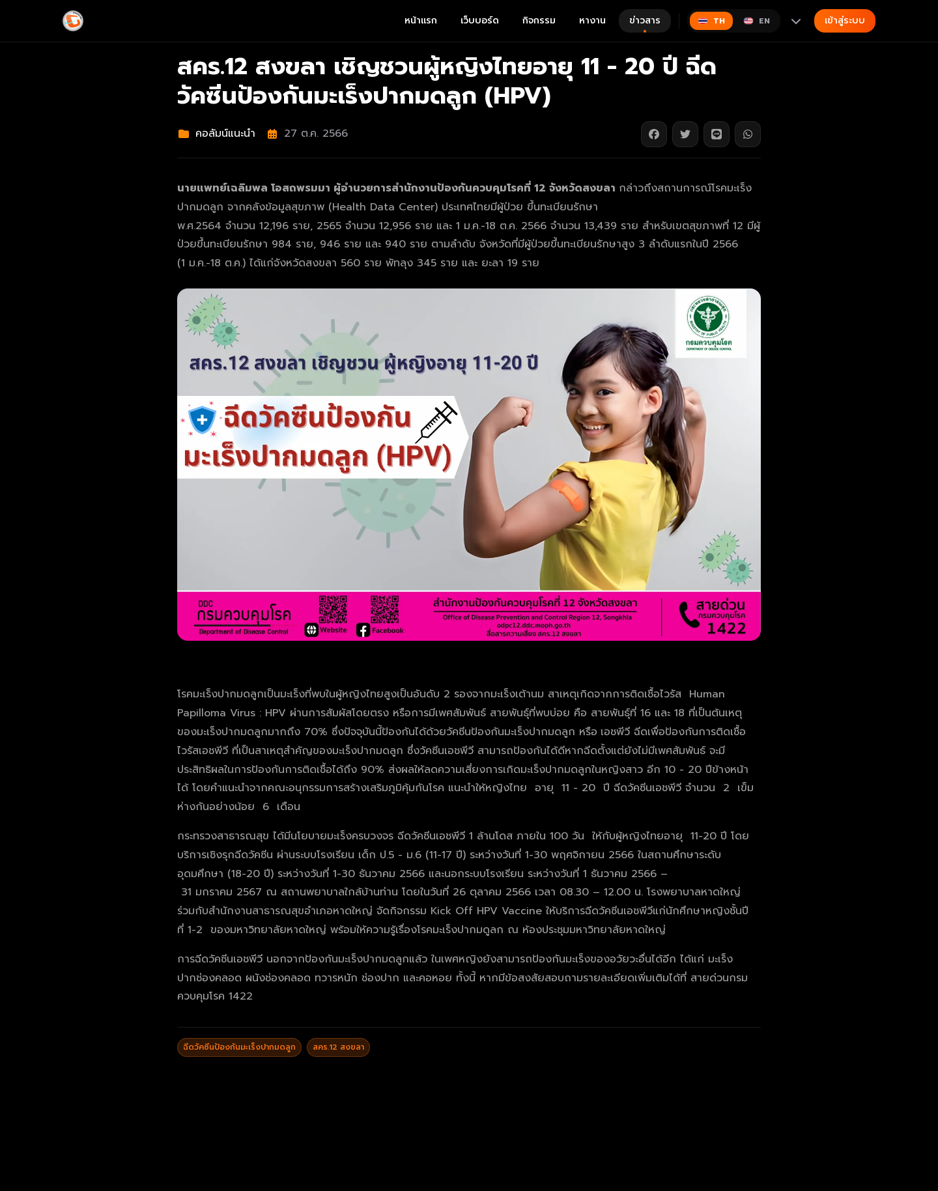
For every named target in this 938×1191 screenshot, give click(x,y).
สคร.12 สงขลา (338, 1047)
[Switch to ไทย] (711, 21)
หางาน (592, 20)
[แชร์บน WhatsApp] (748, 134)
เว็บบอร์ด (480, 20)
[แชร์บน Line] (717, 134)
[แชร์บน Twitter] (685, 134)
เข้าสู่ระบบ (845, 20)
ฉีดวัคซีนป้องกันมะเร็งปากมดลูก (239, 1047)
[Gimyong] (73, 20)
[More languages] (796, 20)
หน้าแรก (421, 20)
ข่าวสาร (645, 23)
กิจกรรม (539, 20)
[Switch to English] (756, 21)
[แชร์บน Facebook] (654, 134)
